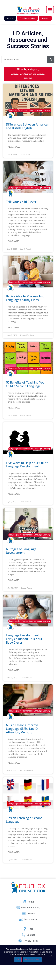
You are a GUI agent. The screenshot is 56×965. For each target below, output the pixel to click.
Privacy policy (32, 959)
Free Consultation (27, 18)
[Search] (50, 59)
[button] (50, 9)
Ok (17, 959)
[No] (51, 955)
